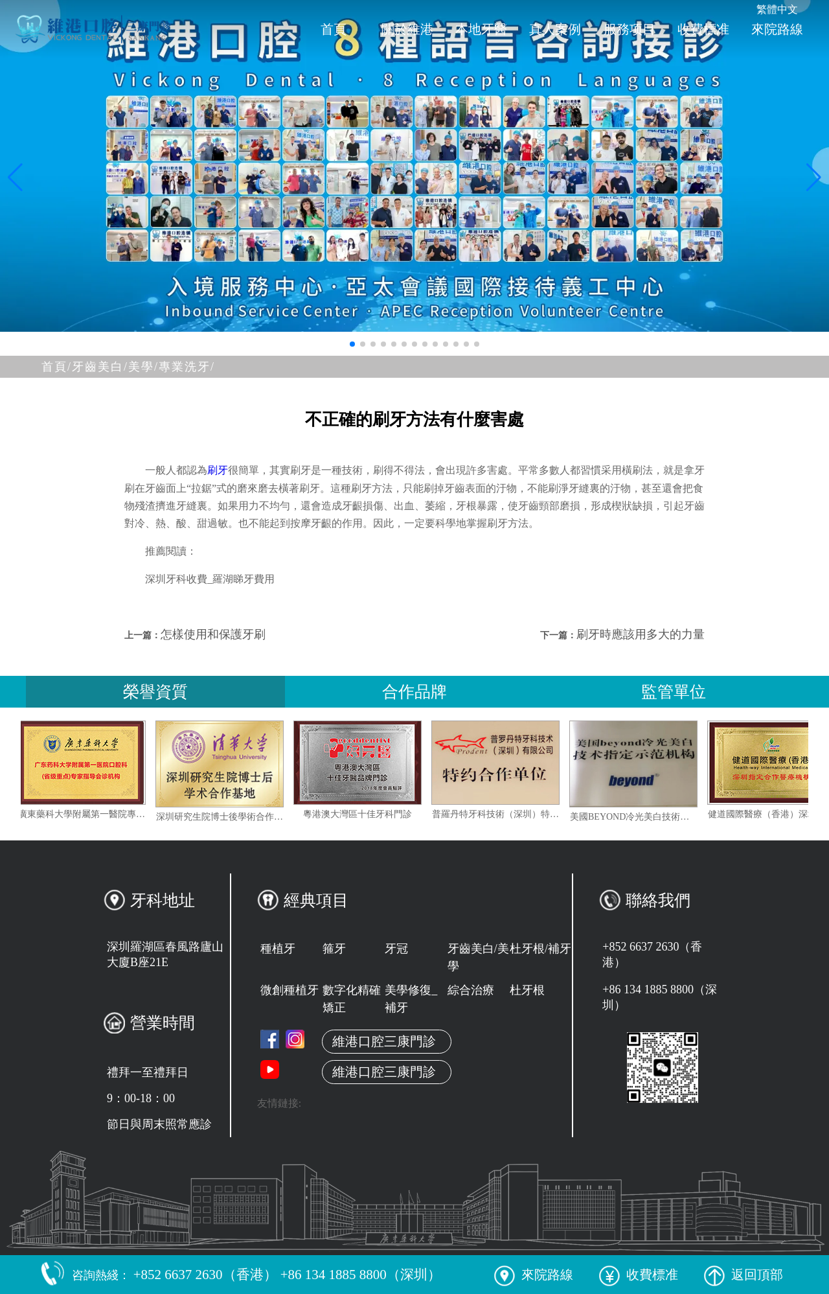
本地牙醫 (481, 29)
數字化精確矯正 (352, 999)
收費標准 (703, 29)
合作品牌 (414, 691)
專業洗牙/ (187, 366)
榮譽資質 (155, 691)
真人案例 (555, 29)
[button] (352, 344)
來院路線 (777, 29)
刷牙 (217, 470)
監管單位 (673, 691)
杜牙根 (527, 990)
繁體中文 (777, 9)
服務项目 (629, 29)
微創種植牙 (289, 990)
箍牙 (334, 948)
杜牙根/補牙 (540, 948)
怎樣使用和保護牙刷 (213, 634)
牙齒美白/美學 (478, 957)
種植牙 (277, 948)
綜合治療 (471, 990)
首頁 (333, 29)
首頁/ (56, 366)
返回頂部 (743, 1274)
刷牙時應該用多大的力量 (640, 634)
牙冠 (396, 948)
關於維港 (407, 29)
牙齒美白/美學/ (115, 366)
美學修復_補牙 (411, 999)
